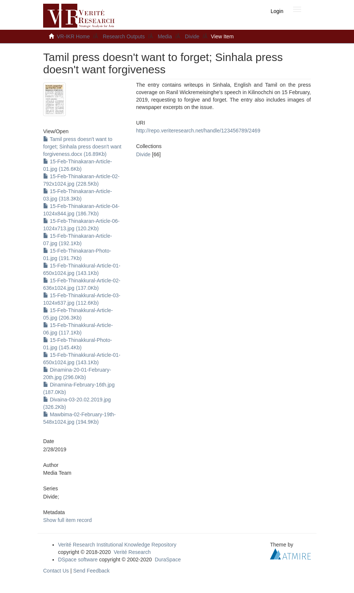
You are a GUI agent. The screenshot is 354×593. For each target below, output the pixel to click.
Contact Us (56, 571)
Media (165, 36)
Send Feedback (91, 571)
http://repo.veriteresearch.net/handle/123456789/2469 (198, 131)
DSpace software (78, 559)
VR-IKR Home (73, 36)
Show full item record (67, 520)
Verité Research (132, 552)
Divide (192, 36)
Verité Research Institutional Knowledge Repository (117, 545)
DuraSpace (168, 559)
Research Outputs (124, 36)
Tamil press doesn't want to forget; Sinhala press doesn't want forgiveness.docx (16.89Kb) (82, 146)
